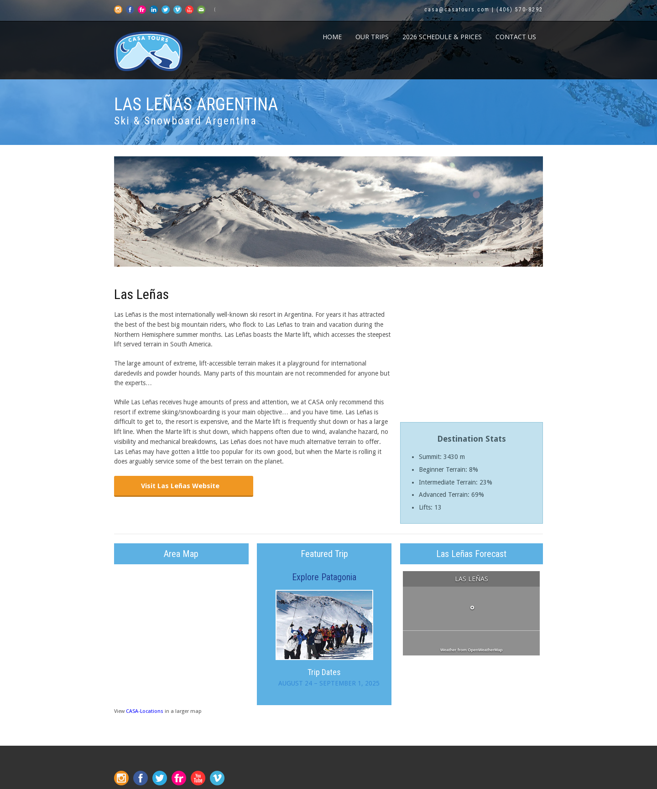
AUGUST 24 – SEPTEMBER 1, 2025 (329, 683)
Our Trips (372, 36)
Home (332, 36)
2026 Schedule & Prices (442, 36)
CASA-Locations (144, 711)
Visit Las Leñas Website (180, 486)
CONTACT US (515, 36)
